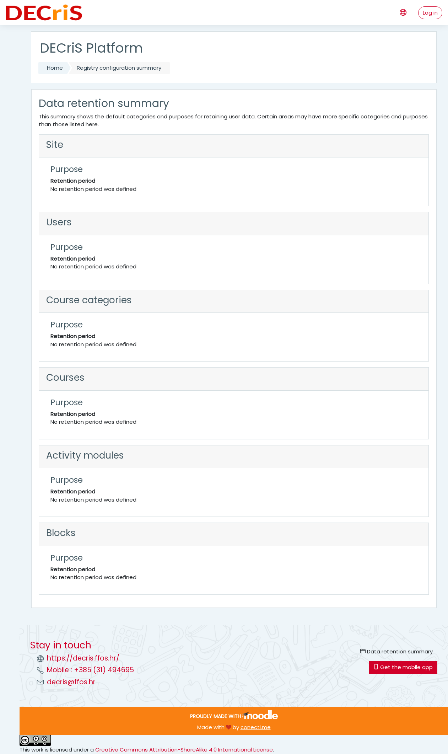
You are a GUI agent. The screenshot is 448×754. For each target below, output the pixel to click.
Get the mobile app (403, 667)
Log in (430, 12)
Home (55, 67)
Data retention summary (396, 651)
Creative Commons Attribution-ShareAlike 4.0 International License (184, 749)
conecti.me (256, 727)
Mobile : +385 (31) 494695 (90, 670)
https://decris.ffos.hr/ (83, 658)
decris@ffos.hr (71, 682)
